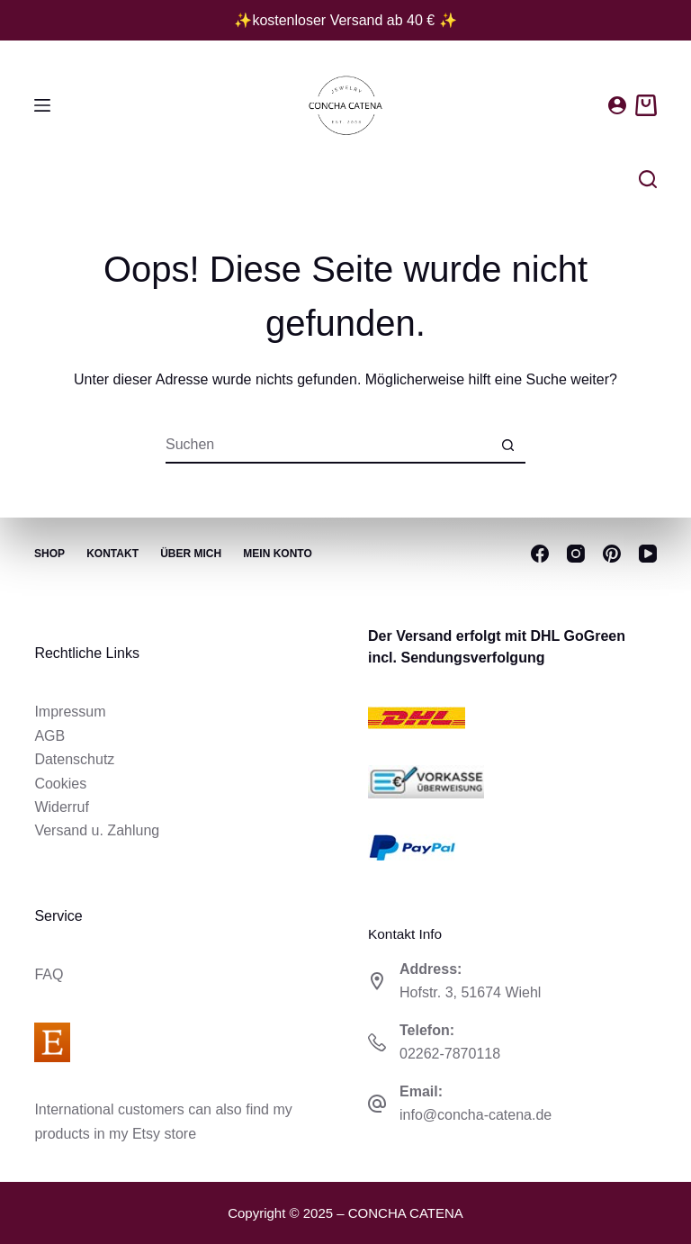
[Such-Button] (507, 446)
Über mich (192, 553)
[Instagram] (576, 554)
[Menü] (42, 105)
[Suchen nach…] (327, 446)
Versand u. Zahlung (96, 830)
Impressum (69, 711)
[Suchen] (648, 179)
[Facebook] (540, 554)
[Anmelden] (617, 105)
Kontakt (113, 553)
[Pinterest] (612, 554)
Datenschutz (74, 759)
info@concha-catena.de (475, 1114)
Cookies (60, 783)
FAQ (48, 974)
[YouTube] (648, 554)
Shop (49, 553)
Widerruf (61, 807)
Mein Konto (280, 553)
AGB (49, 736)
